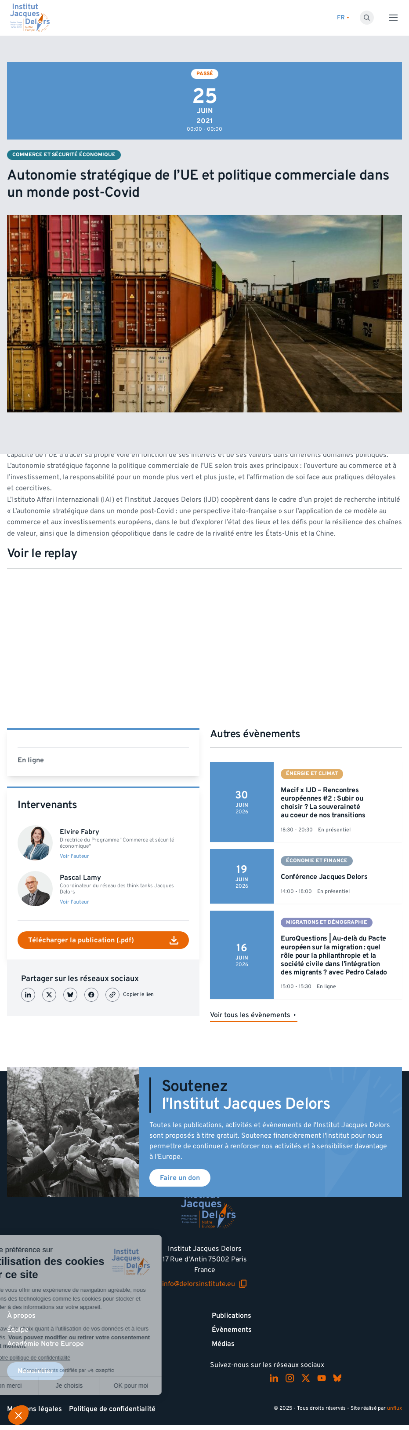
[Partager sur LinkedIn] (28, 995)
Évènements (232, 1329)
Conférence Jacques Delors (324, 877)
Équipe (18, 1329)
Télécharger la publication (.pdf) (103, 940)
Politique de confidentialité (112, 1409)
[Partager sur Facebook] (91, 995)
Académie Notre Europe (45, 1344)
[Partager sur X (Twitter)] (49, 995)
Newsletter (36, 1371)
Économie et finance (316, 860)
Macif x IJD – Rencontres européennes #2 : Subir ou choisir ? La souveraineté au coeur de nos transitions (323, 802)
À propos (21, 1315)
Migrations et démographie (326, 922)
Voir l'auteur (74, 856)
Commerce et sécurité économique (64, 154)
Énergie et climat (312, 773)
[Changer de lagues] (343, 18)
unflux (394, 1408)
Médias (223, 1344)
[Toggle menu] (393, 17)
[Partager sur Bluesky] (70, 995)
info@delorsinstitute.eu (204, 1284)
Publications (231, 1315)
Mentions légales (34, 1409)
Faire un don (180, 1178)
